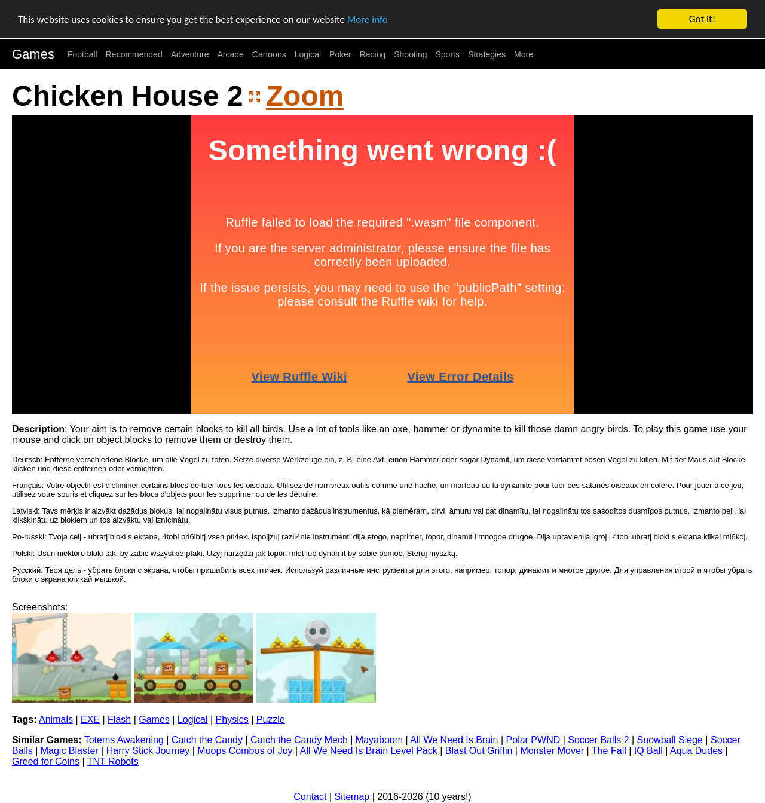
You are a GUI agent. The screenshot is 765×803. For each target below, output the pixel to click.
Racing (373, 54)
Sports (448, 54)
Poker (340, 54)
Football (82, 54)
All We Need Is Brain (454, 740)
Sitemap (352, 797)
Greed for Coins (45, 761)
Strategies (487, 54)
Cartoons (269, 54)
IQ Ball (648, 751)
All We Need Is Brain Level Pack (368, 751)
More (523, 54)
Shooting (410, 54)
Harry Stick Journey (148, 751)
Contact (309, 797)
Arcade (231, 54)
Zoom (305, 96)
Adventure (190, 54)
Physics (232, 720)
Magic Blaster (70, 751)
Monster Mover (552, 751)
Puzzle (270, 720)
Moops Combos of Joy (244, 751)
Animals (56, 720)
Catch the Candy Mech (299, 740)
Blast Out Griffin (479, 751)
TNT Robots (113, 761)
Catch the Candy (207, 740)
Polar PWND (533, 740)
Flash (119, 720)
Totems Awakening (124, 740)
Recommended (134, 54)
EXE (90, 720)
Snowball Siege (670, 740)
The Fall (609, 751)
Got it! (702, 19)
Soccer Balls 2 (598, 740)
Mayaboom (379, 740)
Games (33, 54)
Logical (308, 54)
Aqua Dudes (696, 751)
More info (367, 19)
